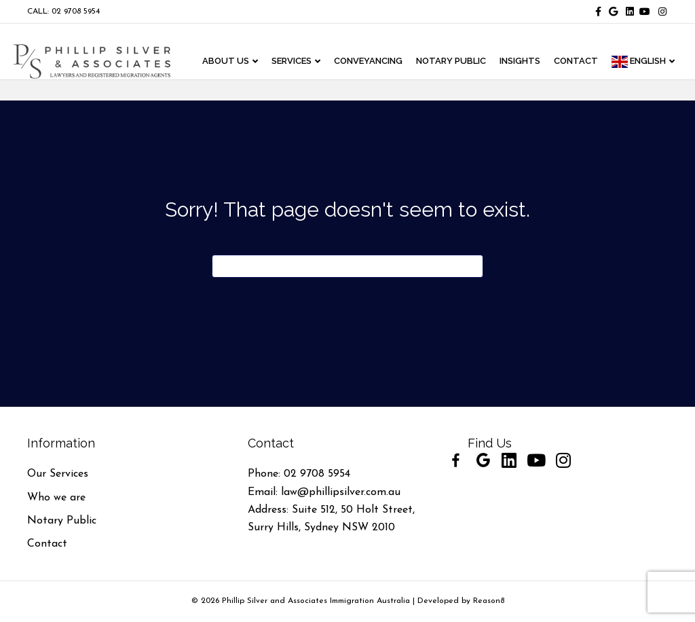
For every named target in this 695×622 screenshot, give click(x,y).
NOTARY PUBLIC (454, 61)
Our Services (57, 474)
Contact (47, 543)
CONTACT (579, 61)
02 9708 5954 (317, 474)
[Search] (347, 266)
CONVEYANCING (371, 61)
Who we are (56, 497)
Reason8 (488, 601)
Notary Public (61, 520)
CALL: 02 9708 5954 (63, 11)
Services (295, 61)
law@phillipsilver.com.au (340, 492)
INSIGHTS (523, 61)
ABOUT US (229, 61)
